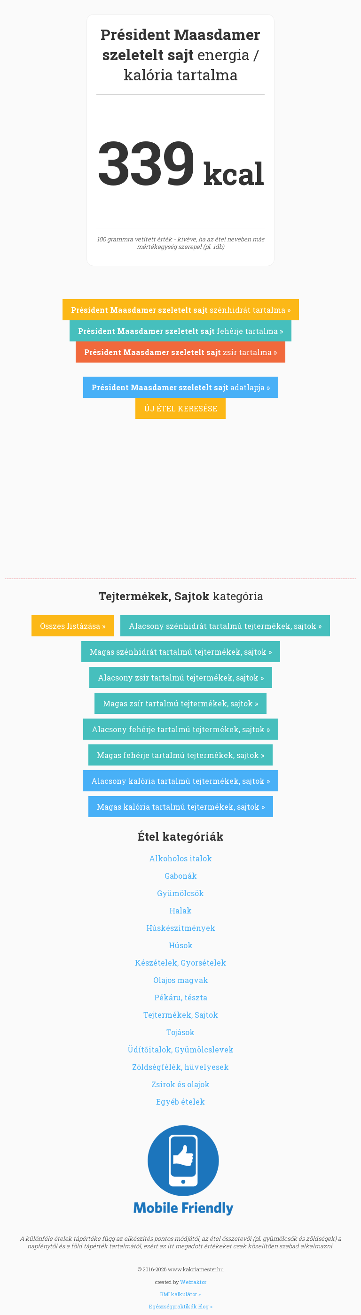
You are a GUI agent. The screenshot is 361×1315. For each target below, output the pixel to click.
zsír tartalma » (180, 352)
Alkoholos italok (180, 858)
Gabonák (181, 876)
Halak (180, 910)
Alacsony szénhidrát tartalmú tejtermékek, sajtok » (225, 626)
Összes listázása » (72, 626)
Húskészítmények (180, 928)
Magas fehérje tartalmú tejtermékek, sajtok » (180, 755)
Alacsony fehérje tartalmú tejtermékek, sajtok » (181, 729)
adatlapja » (181, 387)
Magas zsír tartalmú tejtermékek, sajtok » (180, 703)
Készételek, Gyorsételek (180, 962)
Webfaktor (193, 1281)
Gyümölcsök (180, 893)
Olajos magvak (180, 980)
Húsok (181, 945)
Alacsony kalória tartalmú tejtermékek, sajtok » (180, 781)
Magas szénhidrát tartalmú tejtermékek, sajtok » (181, 652)
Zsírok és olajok (180, 1084)
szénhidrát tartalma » (180, 310)
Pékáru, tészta (180, 997)
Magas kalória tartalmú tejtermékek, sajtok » (181, 807)
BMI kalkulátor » (180, 1294)
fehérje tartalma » (180, 331)
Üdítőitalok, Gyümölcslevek (180, 1049)
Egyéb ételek (180, 1101)
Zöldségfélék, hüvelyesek (180, 1067)
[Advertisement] (180, 508)
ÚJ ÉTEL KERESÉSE (180, 408)
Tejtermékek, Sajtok (180, 1015)
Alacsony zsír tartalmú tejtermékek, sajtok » (181, 677)
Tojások (180, 1032)
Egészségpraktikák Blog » (180, 1306)
